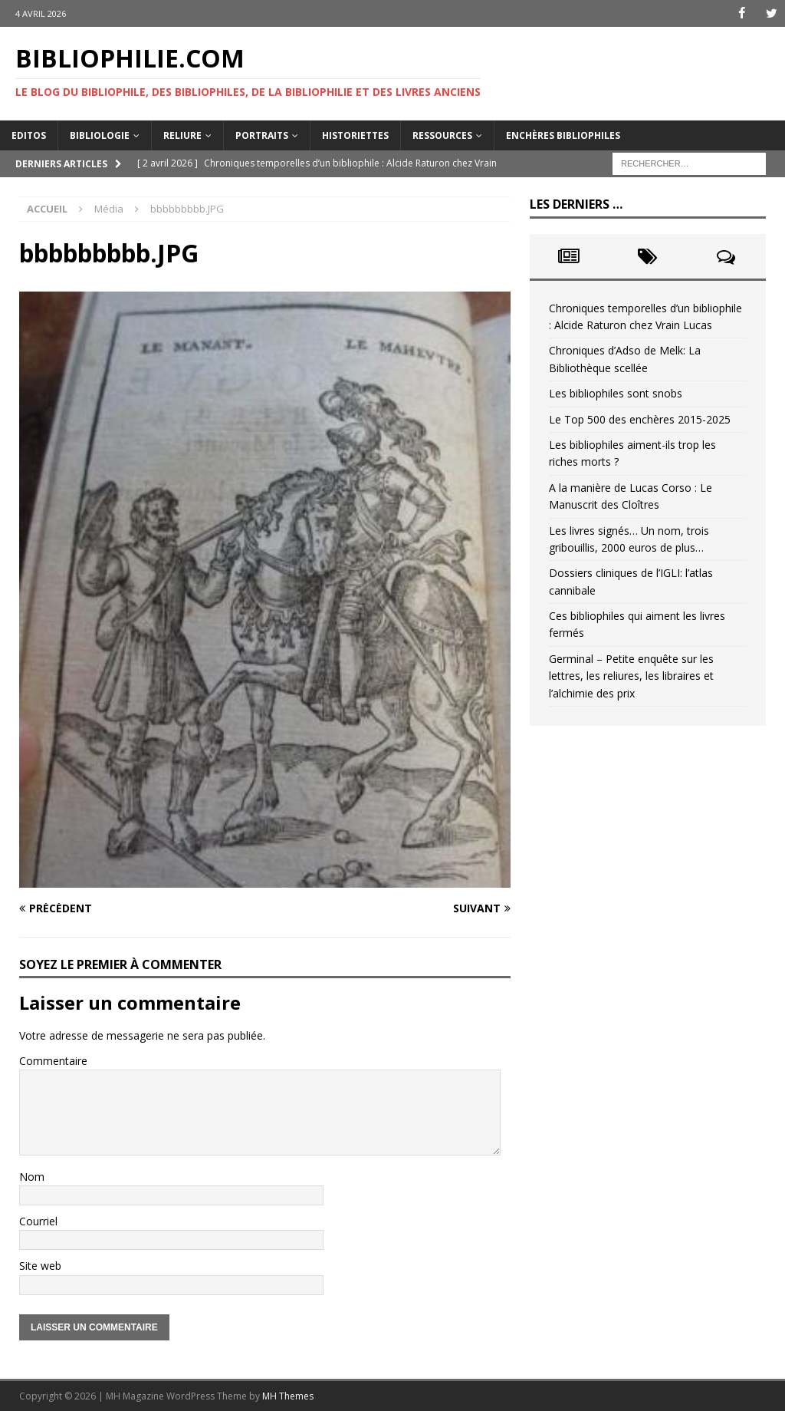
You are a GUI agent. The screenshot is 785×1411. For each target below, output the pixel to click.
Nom (31, 1176)
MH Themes (288, 1396)
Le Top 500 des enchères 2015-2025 (640, 418)
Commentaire (53, 1060)
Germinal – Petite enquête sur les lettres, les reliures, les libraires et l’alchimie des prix (631, 676)
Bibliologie (100, 134)
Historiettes (355, 134)
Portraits (261, 134)
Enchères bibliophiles (563, 134)
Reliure (182, 134)
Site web (40, 1265)
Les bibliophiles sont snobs (615, 393)
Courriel (38, 1221)
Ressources (442, 134)
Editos (28, 134)
